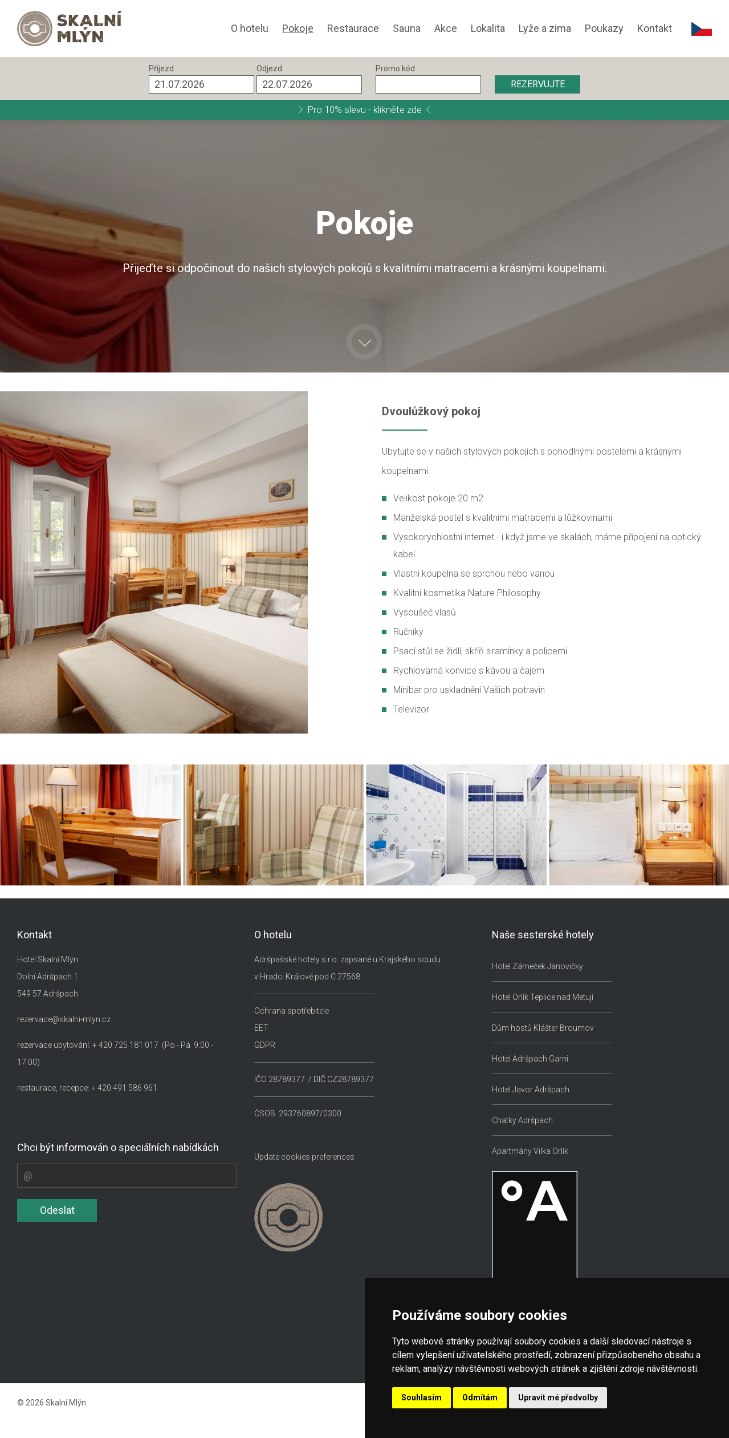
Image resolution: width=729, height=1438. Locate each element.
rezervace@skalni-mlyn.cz (64, 1019)
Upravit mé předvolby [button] (558, 1397)
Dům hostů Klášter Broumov (543, 1027)
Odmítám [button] (480, 1397)
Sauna (407, 28)
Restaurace (353, 28)
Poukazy (604, 28)
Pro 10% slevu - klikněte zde (364, 109)
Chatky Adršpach (522, 1120)
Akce (445, 28)
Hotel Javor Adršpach (530, 1089)
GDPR (264, 1045)
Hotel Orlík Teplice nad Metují (542, 997)
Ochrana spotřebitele (291, 1010)
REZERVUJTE (538, 84)
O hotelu (249, 28)
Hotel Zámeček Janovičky (537, 966)
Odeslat (57, 1210)
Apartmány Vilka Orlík (530, 1151)
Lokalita (488, 28)
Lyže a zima (545, 28)
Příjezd (161, 68)
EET (261, 1027)
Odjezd (269, 68)
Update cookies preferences (304, 1156)
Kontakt (654, 28)
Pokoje (297, 28)
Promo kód (395, 68)
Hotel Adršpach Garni (530, 1058)
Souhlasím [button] (421, 1397)
